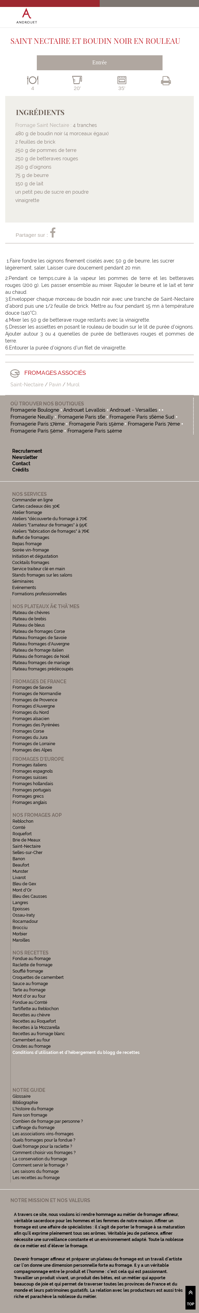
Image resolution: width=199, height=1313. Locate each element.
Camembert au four (31, 1040)
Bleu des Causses (30, 896)
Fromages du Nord (31, 712)
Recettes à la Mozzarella (36, 1027)
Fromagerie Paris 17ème (37, 424)
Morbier (20, 934)
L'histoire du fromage (33, 1108)
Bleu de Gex (24, 883)
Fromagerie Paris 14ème (94, 431)
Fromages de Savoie (32, 687)
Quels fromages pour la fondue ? (44, 1140)
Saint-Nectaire (26, 384)
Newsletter (25, 457)
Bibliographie (25, 1102)
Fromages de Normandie (37, 693)
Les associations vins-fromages (43, 1133)
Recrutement (27, 451)
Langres (20, 902)
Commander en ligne (32, 500)
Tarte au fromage (29, 990)
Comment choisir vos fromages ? (44, 1152)
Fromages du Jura (30, 737)
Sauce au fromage (30, 983)
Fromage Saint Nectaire (42, 125)
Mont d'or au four (29, 996)
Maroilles (21, 940)
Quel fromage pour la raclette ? (42, 1146)
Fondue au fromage (32, 958)
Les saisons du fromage (36, 1171)
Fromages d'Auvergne (34, 706)
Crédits (20, 470)
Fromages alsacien (31, 718)
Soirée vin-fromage (30, 550)
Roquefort (22, 833)
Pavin (55, 384)
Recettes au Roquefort (34, 1021)
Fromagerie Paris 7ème (154, 424)
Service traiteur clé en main (38, 568)
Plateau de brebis (29, 619)
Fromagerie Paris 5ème (36, 431)
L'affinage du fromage (34, 1127)
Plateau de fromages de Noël (41, 656)
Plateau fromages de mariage (41, 662)
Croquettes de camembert (38, 977)
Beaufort (21, 865)
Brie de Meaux (26, 840)
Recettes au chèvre (31, 1015)
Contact (21, 463)
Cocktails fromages (30, 562)
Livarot (19, 877)
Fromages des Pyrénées (36, 725)
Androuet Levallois (85, 410)
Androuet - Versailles (134, 410)
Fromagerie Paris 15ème (96, 424)
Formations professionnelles (39, 593)
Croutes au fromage (32, 1046)
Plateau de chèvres (32, 612)
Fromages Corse (28, 731)
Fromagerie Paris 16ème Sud (141, 417)
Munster (20, 871)
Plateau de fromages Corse (39, 631)
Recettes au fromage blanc (39, 1033)
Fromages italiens (30, 765)
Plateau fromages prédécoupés (43, 669)
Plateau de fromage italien (38, 650)
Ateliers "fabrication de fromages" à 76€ (51, 531)
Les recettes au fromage (36, 1177)
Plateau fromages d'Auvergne (41, 644)
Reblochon (23, 821)
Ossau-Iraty (24, 915)
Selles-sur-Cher (27, 852)
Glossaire (22, 1096)
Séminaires (23, 581)
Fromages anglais (30, 802)
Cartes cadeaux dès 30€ (36, 506)
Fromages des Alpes (32, 750)
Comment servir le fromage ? (40, 1165)
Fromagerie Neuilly (31, 417)
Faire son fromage (30, 1115)
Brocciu (20, 927)
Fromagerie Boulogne (34, 410)
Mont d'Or (22, 890)
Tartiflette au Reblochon (36, 1008)
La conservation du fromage (40, 1159)
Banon (19, 858)
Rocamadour (25, 921)
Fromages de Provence (35, 700)
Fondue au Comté (30, 1002)
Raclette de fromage (32, 964)
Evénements (24, 587)
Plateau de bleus (29, 625)
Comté (19, 827)
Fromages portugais (32, 790)
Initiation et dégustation (35, 556)
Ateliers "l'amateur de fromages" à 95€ (50, 525)
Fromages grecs (28, 796)
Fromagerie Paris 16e (81, 417)
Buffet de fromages (30, 537)
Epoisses (21, 909)
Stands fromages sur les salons (42, 575)
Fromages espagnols (33, 771)
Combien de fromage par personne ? (48, 1121)
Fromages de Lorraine (34, 743)
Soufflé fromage (28, 971)
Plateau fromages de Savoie (40, 637)
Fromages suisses (30, 777)
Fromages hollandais (33, 783)
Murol (73, 384)
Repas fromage (27, 543)
